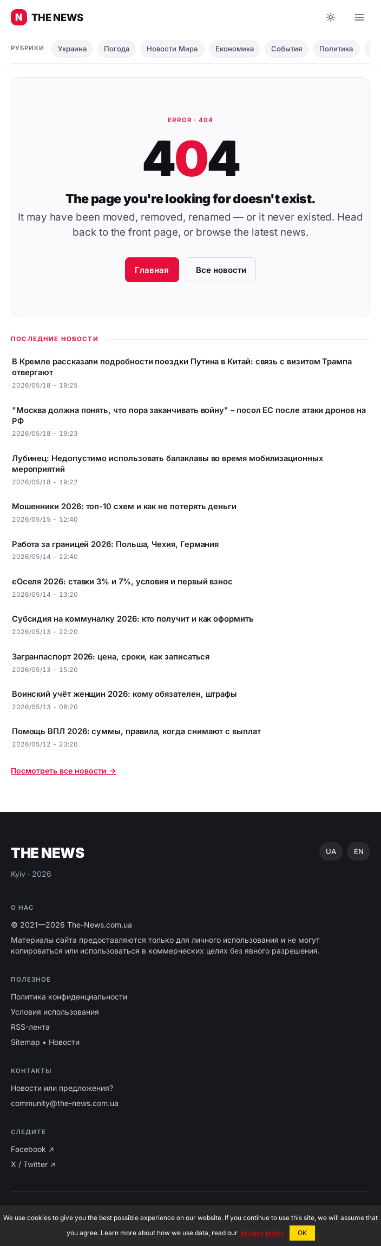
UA (331, 851)
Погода (116, 48)
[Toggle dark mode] (330, 17)
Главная (152, 270)
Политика (336, 48)
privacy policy (262, 1233)
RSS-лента (30, 1026)
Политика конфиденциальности (69, 996)
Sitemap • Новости (45, 1042)
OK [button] (302, 1233)
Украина (72, 48)
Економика (234, 48)
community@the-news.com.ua (65, 1103)
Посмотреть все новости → (63, 770)
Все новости (221, 270)
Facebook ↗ (32, 1149)
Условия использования (55, 1011)
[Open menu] (359, 17)
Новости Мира (172, 48)
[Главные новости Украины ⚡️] (47, 17)
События (286, 48)
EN (359, 851)
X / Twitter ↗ (33, 1164)
